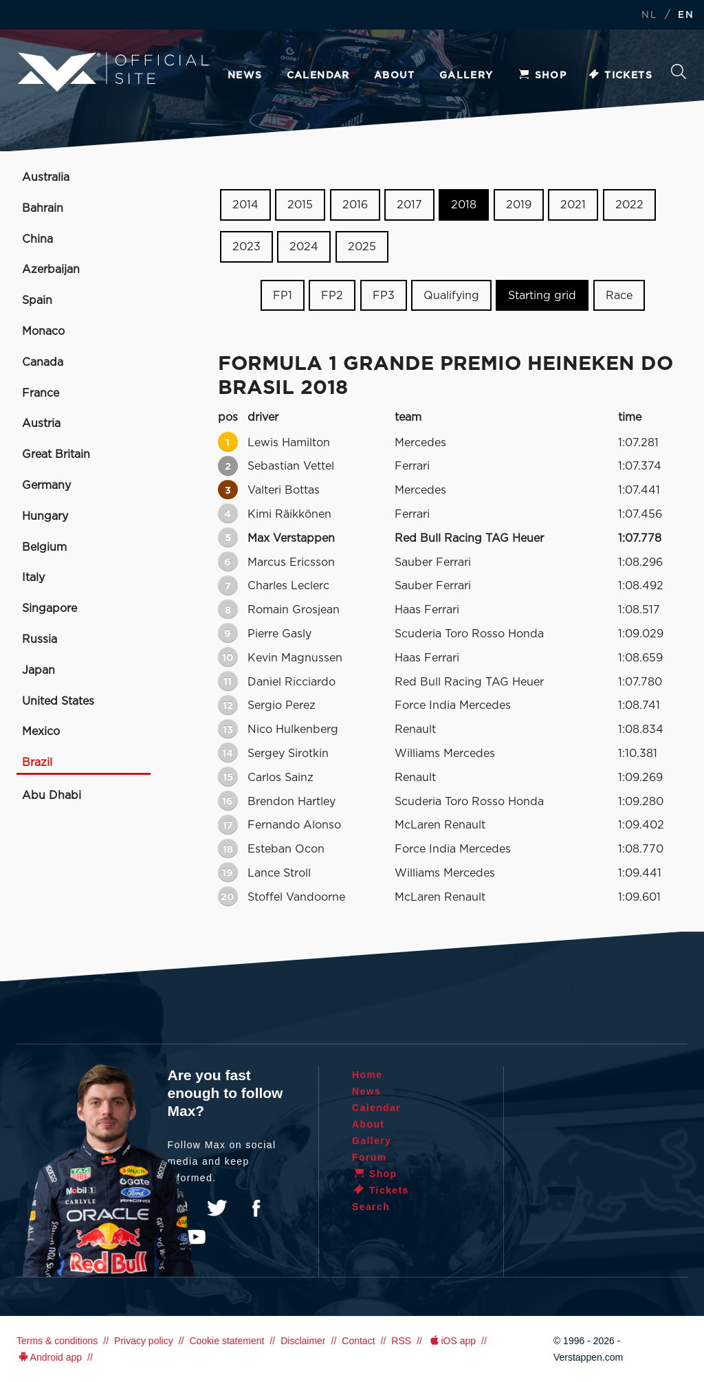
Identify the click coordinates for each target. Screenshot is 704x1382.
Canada (42, 362)
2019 (518, 204)
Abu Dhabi (51, 795)
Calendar (318, 75)
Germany (46, 485)
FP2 (332, 294)
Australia (45, 177)
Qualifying (451, 294)
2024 (303, 246)
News (245, 75)
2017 (409, 204)
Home (367, 1074)
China (37, 239)
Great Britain (56, 454)
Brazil (37, 762)
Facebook (256, 1208)
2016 (355, 204)
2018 (463, 204)
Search (678, 71)
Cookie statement (226, 1340)
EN (686, 15)
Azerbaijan (51, 269)
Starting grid (542, 294)
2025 (362, 246)
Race (619, 294)
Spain (37, 300)
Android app (49, 1357)
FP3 (384, 294)
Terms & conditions (57, 1340)
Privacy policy (143, 1340)
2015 (300, 204)
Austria (41, 423)
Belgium (44, 547)
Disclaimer (302, 1340)
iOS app (452, 1340)
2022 (629, 204)
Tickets (619, 75)
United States (58, 701)
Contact (358, 1340)
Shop (542, 75)
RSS (401, 1340)
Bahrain (42, 208)
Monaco (43, 331)
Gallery (466, 75)
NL (649, 15)
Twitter (217, 1208)
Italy (33, 577)
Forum (369, 1157)
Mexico (41, 731)
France (40, 393)
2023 (246, 246)
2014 (245, 204)
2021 (573, 204)
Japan (38, 670)
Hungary (45, 516)
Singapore (49, 608)
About (394, 75)
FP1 (282, 294)
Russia (39, 639)
